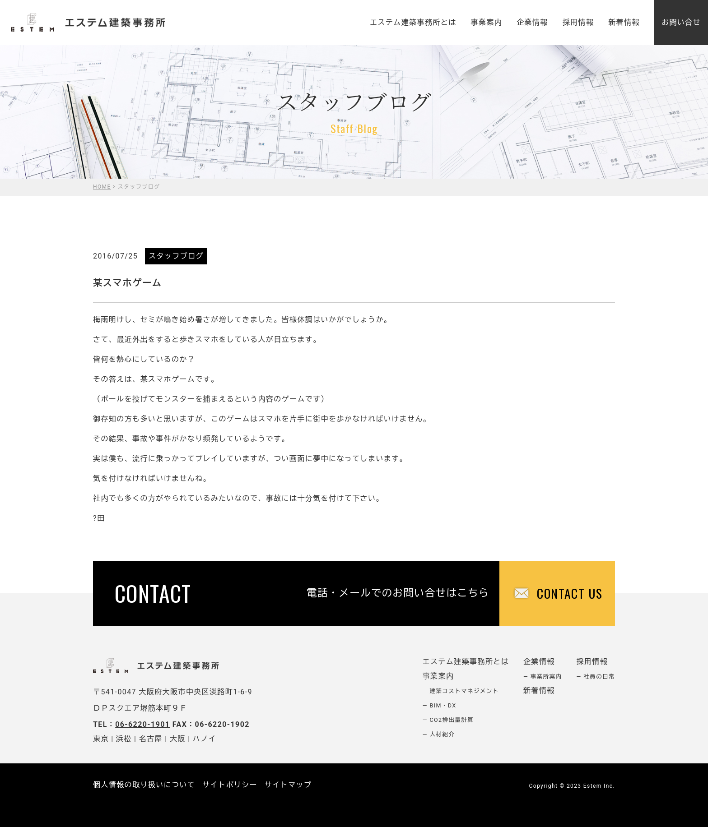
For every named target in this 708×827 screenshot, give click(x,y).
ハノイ (204, 739)
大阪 (178, 739)
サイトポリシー (229, 785)
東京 (101, 739)
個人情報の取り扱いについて (144, 785)
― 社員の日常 (596, 676)
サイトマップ (288, 785)
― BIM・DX (439, 705)
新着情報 (624, 22)
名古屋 (151, 739)
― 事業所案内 (542, 676)
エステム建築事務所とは (413, 22)
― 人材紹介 (439, 734)
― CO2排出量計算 (448, 719)
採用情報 (578, 22)
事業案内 (487, 22)
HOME (102, 186)
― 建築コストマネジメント (461, 691)
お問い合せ (681, 22)
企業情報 (532, 22)
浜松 (124, 739)
